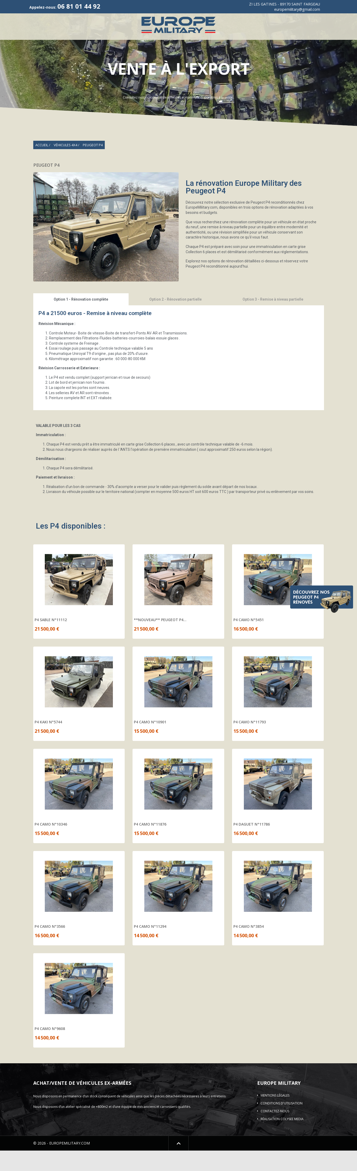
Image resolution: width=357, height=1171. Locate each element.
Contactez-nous (275, 1131)
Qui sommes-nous (30, 43)
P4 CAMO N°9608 (50, 1049)
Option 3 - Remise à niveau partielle (273, 320)
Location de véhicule (224, 53)
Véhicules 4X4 (68, 43)
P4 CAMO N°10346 (51, 844)
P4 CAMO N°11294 (150, 947)
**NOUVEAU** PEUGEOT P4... (160, 640)
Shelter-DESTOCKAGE (135, 53)
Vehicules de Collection (115, 43)
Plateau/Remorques (323, 43)
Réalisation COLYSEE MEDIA (282, 1139)
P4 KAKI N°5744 (48, 742)
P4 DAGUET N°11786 (251, 844)
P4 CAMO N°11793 (249, 742)
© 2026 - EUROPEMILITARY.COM (61, 1163)
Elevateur (96, 53)
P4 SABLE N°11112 (51, 640)
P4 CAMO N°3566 (50, 947)
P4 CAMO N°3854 (248, 947)
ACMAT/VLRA (158, 43)
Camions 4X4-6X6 (194, 43)
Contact (261, 53)
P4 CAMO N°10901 (150, 742)
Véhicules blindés (278, 43)
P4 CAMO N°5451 (248, 640)
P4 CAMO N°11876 (150, 844)
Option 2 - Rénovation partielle (175, 320)
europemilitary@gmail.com (297, 9)
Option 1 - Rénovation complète (81, 320)
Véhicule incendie (237, 43)
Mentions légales (275, 1116)
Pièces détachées (179, 53)
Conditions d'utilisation (282, 1123)
